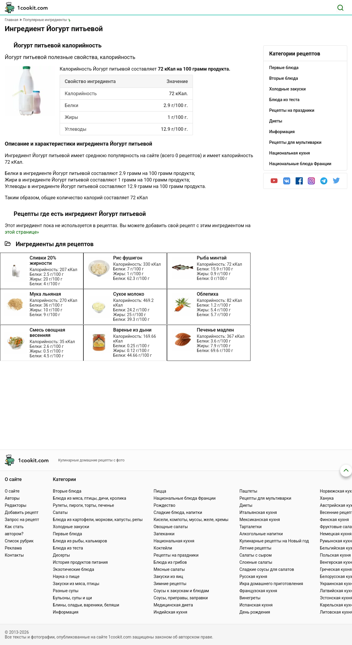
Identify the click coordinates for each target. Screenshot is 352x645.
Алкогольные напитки (261, 533)
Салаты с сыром (256, 555)
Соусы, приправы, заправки (181, 597)
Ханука (327, 498)
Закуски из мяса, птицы (76, 583)
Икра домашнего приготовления (271, 583)
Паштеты (248, 491)
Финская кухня (334, 519)
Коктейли (163, 548)
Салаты (60, 512)
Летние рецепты (256, 548)
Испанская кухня (256, 605)
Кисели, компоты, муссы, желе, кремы (191, 519)
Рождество (164, 505)
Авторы (12, 498)
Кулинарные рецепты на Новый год (274, 541)
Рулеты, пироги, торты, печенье (83, 505)
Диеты (246, 505)
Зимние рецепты (170, 583)
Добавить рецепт (22, 512)
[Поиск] (340, 7)
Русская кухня (253, 576)
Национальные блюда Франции (185, 498)
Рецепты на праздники (176, 555)
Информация (65, 612)
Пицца (160, 491)
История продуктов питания (80, 562)
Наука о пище (66, 576)
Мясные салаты (169, 569)
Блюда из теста (68, 548)
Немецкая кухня (336, 533)
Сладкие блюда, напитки (178, 512)
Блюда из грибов (170, 562)
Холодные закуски (71, 526)
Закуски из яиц (168, 576)
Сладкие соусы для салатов (267, 569)
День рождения (255, 612)
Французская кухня (258, 590)
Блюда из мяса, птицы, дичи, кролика (89, 498)
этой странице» (22, 232)
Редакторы (15, 505)
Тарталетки (251, 526)
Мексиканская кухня (260, 519)
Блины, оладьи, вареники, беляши (86, 605)
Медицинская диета (173, 605)
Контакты (14, 555)
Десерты (61, 555)
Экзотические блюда (73, 569)
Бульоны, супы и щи (72, 597)
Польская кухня (335, 555)
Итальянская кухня (258, 512)
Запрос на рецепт (22, 519)
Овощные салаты (171, 526)
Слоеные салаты (256, 562)
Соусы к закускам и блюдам (181, 590)
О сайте (12, 491)
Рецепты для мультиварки (265, 498)
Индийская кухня (170, 612)
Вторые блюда (67, 491)
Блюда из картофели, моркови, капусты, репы (97, 519)
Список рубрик (19, 541)
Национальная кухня (174, 541)
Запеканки (164, 533)
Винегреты (250, 597)
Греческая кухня (336, 569)
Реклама (13, 548)
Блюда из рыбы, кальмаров (80, 541)
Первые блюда (67, 533)
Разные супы (65, 590)
